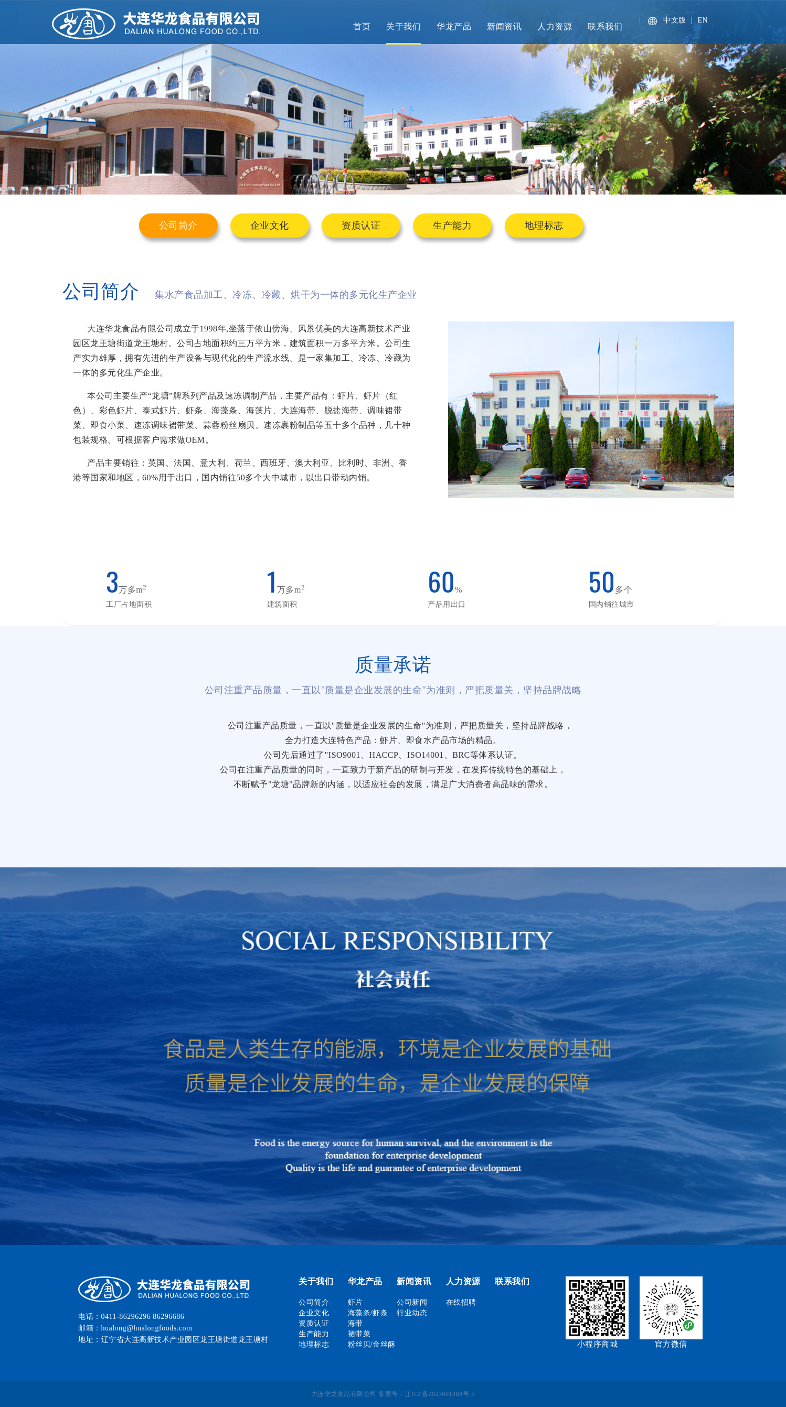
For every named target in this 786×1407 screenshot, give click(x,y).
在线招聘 (461, 1302)
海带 (355, 1323)
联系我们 (605, 26)
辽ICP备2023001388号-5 (440, 1394)
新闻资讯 (504, 26)
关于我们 (403, 26)
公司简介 (178, 225)
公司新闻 (412, 1302)
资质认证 (361, 225)
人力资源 (554, 26)
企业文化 (269, 225)
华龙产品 (454, 26)
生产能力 (452, 225)
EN (703, 20)
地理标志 (544, 225)
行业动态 (412, 1313)
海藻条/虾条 (368, 1313)
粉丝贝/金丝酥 (372, 1344)
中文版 (674, 20)
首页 (361, 26)
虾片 (355, 1302)
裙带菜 (359, 1334)
